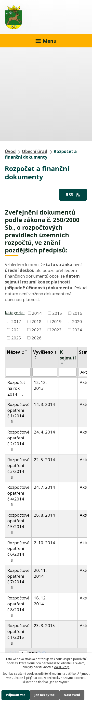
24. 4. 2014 (44, 432)
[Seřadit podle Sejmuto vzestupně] (62, 362)
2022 (36, 329)
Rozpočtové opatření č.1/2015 (18, 634)
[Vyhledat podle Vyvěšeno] (44, 372)
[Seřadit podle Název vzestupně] (26, 350)
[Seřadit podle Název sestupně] (26, 352)
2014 (37, 313)
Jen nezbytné (44, 695)
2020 (77, 321)
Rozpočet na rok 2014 (16, 388)
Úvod (10, 151)
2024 (77, 329)
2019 (57, 321)
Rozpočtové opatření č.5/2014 (18, 523)
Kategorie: (15, 312)
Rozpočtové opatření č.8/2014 (18, 606)
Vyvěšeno (45, 352)
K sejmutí (68, 355)
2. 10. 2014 (44, 542)
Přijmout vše (15, 695)
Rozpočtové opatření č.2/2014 (18, 440)
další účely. (61, 667)
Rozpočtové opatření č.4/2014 (18, 495)
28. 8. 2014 (44, 515)
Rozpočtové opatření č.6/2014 (18, 551)
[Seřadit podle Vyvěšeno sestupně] (36, 358)
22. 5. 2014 (44, 459)
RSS (73, 194)
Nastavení (72, 695)
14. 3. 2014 (44, 404)
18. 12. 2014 (40, 601)
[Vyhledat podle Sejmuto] (68, 372)
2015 (57, 313)
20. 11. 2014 (40, 573)
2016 (77, 313)
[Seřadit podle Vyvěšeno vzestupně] (36, 356)
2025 (16, 338)
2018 (36, 321)
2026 (36, 338)
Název (15, 352)
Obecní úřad (34, 151)
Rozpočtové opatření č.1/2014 (18, 412)
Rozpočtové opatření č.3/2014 (18, 468)
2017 (16, 321)
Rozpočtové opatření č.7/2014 (18, 578)
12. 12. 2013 (40, 385)
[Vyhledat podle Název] (18, 372)
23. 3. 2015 (44, 625)
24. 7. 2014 (44, 487)
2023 (57, 329)
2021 (16, 329)
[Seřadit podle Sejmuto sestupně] (62, 364)
